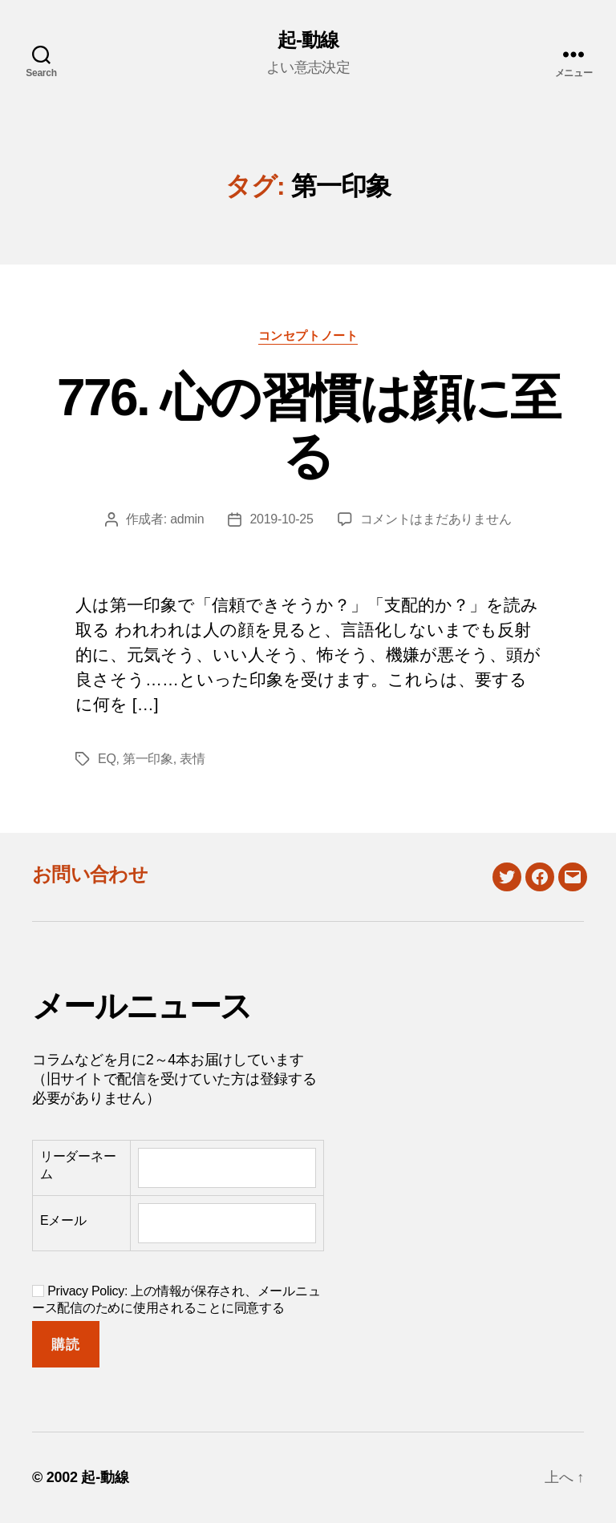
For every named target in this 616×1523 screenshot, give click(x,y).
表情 (192, 759)
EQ (107, 759)
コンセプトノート (308, 335)
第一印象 (148, 759)
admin (187, 519)
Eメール (63, 1220)
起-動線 (308, 40)
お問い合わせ (90, 874)
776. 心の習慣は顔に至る (308, 427)
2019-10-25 (281, 519)
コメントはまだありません (436, 519)
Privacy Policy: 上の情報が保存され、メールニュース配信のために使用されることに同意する (176, 1299)
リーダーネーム (78, 1165)
